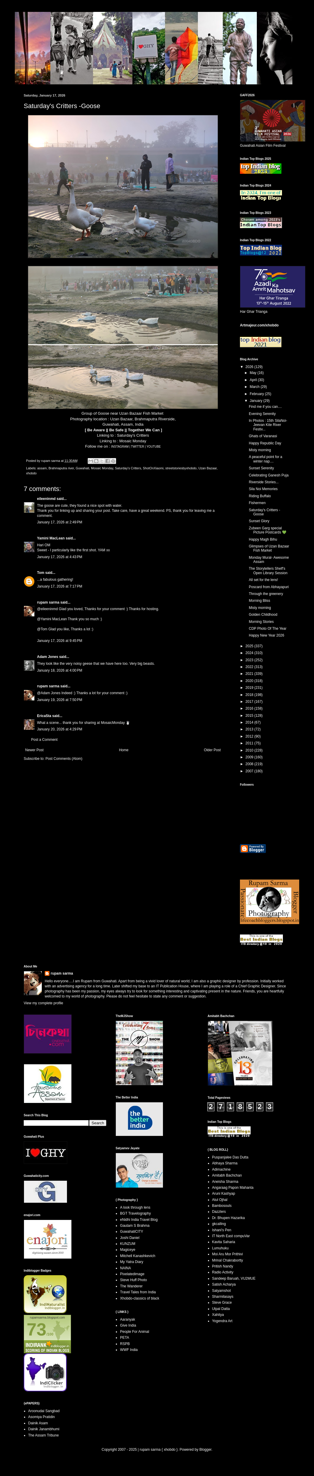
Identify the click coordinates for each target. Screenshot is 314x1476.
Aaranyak (127, 1319)
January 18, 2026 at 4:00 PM (59, 670)
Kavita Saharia (223, 1242)
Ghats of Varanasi (263, 436)
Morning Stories (261, 622)
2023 (250, 660)
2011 (250, 743)
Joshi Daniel (129, 1238)
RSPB (125, 1344)
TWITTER (138, 446)
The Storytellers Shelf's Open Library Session (268, 570)
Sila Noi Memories (263, 489)
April (254, 380)
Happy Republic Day (265, 443)
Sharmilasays (222, 1297)
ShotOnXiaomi (153, 468)
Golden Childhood (263, 614)
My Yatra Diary (131, 1262)
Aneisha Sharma (225, 1182)
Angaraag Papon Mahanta (233, 1187)
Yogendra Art (222, 1321)
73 (37, 1329)
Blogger (205, 1449)
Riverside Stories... (264, 482)
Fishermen (257, 503)
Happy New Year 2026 (266, 635)
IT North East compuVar (231, 1236)
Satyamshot (221, 1291)
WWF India (128, 1350)
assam (42, 468)
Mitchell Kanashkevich (137, 1256)
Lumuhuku (220, 1248)
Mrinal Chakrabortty (227, 1260)
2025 (250, 646)
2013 (250, 729)
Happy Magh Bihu (263, 539)
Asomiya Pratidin (41, 1417)
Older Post (212, 750)
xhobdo (31, 473)
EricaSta (44, 716)
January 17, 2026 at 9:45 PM (59, 641)
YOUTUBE (153, 446)
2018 (250, 695)
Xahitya (218, 1315)
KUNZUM (127, 1244)
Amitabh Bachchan (227, 1175)
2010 (250, 750)
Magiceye (127, 1250)
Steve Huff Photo (133, 1280)
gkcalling (219, 1224)
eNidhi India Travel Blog (139, 1220)
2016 (250, 708)
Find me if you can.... (265, 407)
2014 (250, 722)
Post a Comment (44, 740)
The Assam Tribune (43, 1435)
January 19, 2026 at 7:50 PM (59, 700)
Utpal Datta (221, 1309)
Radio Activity (222, 1272)
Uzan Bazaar (207, 468)
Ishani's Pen (221, 1230)
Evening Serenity (262, 414)
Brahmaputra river (61, 468)
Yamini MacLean (51, 538)
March (255, 387)
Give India (128, 1325)
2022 (250, 667)
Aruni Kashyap (223, 1193)
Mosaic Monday (132, 441)
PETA (124, 1337)
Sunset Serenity (261, 468)
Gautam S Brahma (134, 1226)
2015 (250, 715)
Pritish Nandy (222, 1266)
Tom (40, 573)
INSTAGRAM (121, 446)
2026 (250, 367)
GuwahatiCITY (131, 1231)
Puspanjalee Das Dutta (230, 1157)
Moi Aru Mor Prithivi (227, 1254)
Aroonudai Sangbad (44, 1411)
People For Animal (134, 1332)
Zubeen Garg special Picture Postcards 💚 (267, 530)
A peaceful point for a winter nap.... (265, 459)
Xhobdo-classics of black (139, 1298)
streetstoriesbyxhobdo (181, 468)
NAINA (125, 1268)
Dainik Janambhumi (43, 1429)
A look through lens (135, 1207)
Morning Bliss (259, 601)
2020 (250, 681)
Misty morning (260, 450)
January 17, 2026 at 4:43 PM (59, 557)
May (253, 373)
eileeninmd (46, 499)
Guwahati (82, 468)
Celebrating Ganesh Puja (269, 475)
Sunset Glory (259, 521)
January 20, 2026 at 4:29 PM (59, 729)
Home (124, 750)
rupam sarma (48, 602)
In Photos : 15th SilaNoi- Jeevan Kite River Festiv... (268, 425)
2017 (250, 702)
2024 (250, 653)
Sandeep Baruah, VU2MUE (234, 1278)
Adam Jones (47, 657)
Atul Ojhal (220, 1200)
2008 (250, 764)
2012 (250, 736)
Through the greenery (266, 594)
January (256, 401)
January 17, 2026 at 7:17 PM (59, 586)
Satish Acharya (224, 1284)
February (257, 394)
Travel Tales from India (138, 1292)
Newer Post (34, 750)
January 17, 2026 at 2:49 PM (59, 522)
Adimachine (221, 1169)
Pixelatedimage (132, 1274)
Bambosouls (222, 1206)
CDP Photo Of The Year (267, 628)
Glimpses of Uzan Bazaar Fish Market (269, 548)
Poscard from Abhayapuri (269, 587)
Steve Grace (222, 1302)
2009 (250, 757)
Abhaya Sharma (225, 1163)
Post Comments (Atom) (63, 759)
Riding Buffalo (260, 496)
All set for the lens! (263, 580)
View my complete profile (43, 1003)
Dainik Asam (38, 1423)
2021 (250, 674)
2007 (250, 771)
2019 (250, 688)
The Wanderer (131, 1286)
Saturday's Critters (133, 435)
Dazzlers (219, 1212)
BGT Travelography (135, 1213)
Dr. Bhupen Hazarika (228, 1218)
